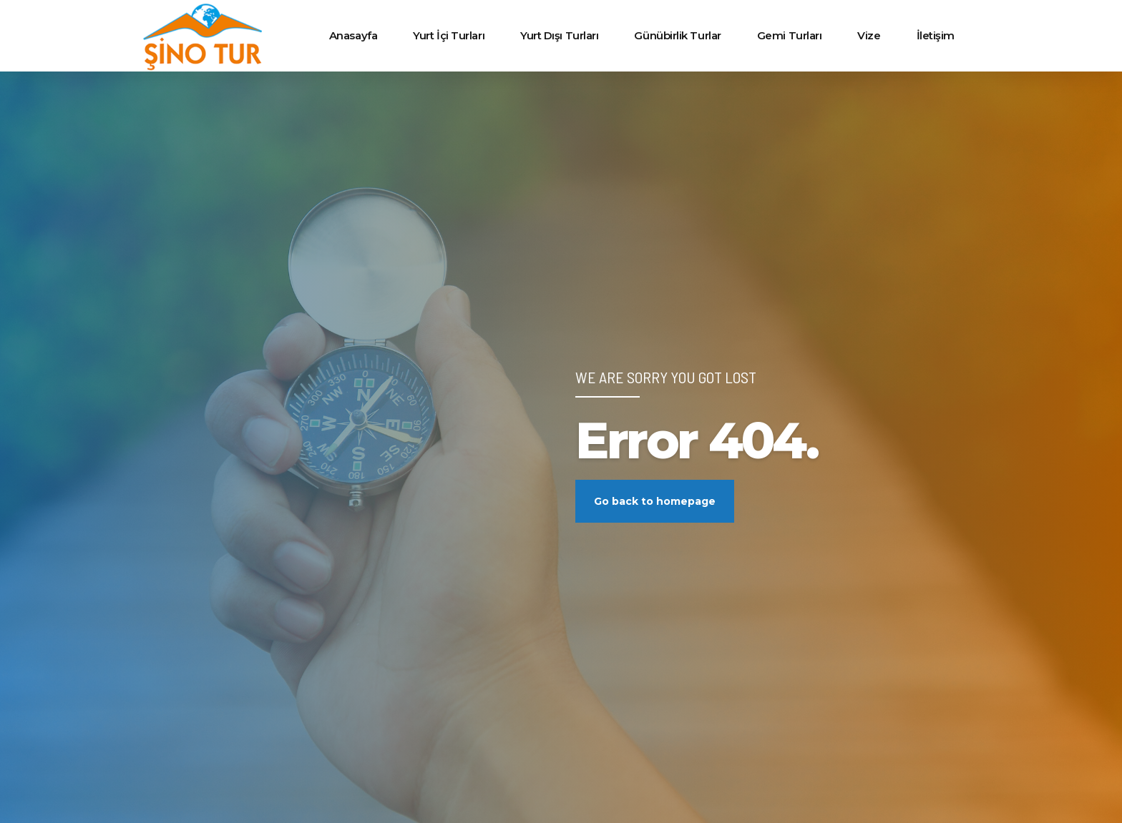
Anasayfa (353, 35)
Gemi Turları (789, 35)
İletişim (936, 35)
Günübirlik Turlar (677, 35)
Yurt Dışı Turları (559, 35)
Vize (868, 35)
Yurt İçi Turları (448, 35)
